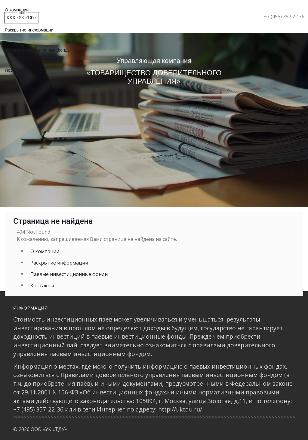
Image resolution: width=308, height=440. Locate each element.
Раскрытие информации (29, 30)
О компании (44, 251)
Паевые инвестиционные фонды (38, 50)
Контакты (14, 90)
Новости (13, 70)
